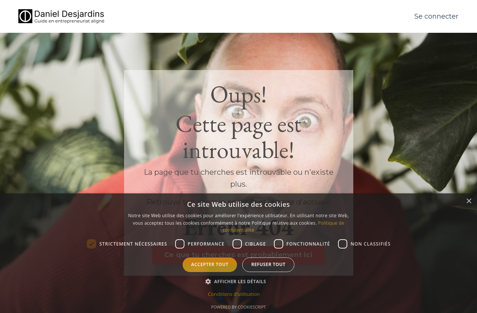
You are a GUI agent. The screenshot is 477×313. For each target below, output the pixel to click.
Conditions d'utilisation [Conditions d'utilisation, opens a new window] (234, 294)
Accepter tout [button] (209, 264)
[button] (238, 281)
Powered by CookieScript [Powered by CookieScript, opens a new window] (238, 307)
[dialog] (238, 253)
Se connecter (436, 16)
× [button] (468, 201)
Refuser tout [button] (268, 264)
